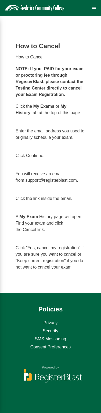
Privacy (50, 323)
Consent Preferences (50, 347)
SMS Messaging (50, 339)
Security (50, 331)
